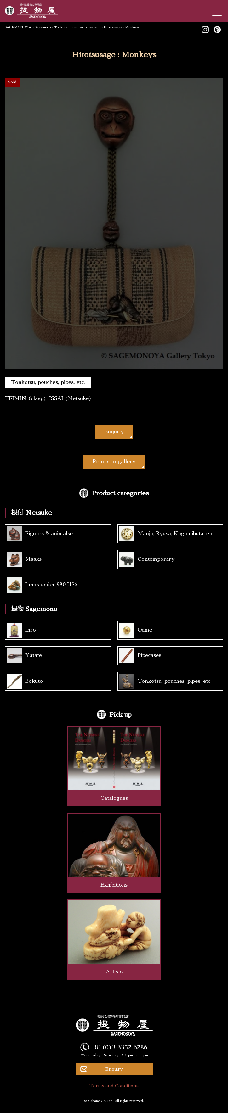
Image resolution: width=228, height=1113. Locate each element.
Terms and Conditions (114, 1085)
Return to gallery (114, 461)
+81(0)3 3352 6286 (119, 1047)
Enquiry (114, 431)
